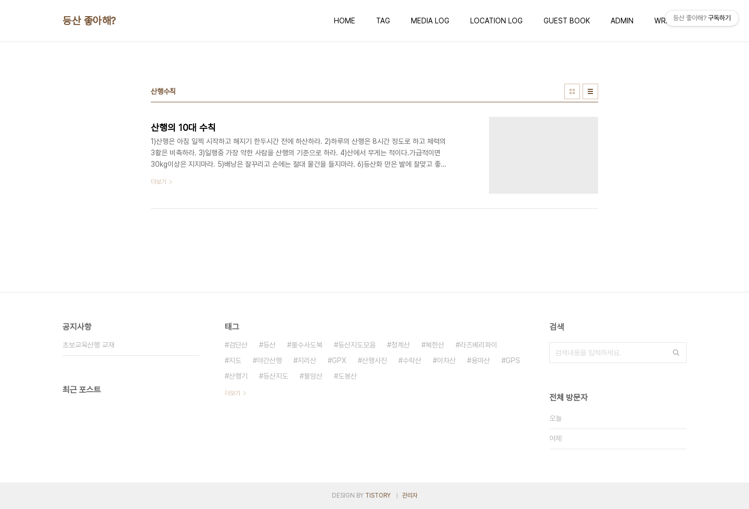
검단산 (238, 345)
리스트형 (590, 91)
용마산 (480, 360)
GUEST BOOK (567, 21)
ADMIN (622, 21)
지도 (235, 360)
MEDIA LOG (430, 21)
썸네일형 (572, 91)
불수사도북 (306, 345)
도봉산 (347, 376)
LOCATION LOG (496, 21)
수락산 (412, 360)
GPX (339, 360)
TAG (383, 21)
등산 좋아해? (89, 21)
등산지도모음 (357, 345)
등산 (269, 345)
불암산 (313, 376)
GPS (513, 360)
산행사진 (374, 360)
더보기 (232, 393)
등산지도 (275, 376)
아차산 (446, 360)
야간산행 (269, 360)
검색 (676, 353)
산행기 (238, 376)
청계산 (400, 345)
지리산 (307, 360)
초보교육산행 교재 (88, 345)
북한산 (434, 345)
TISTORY (378, 495)
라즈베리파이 (478, 345)
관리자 (410, 495)
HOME (344, 21)
